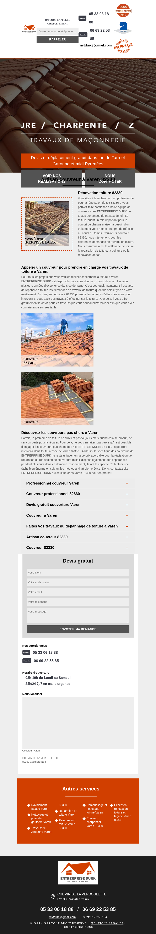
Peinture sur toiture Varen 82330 (67, 824)
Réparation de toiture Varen (68, 812)
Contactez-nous (78, 926)
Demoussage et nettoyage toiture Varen (97, 808)
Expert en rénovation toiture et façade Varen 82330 (122, 812)
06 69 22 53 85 (100, 34)
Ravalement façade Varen (39, 806)
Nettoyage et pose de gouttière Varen (41, 818)
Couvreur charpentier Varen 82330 (95, 822)
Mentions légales (107, 923)
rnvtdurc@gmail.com (95, 45)
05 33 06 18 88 (99, 18)
